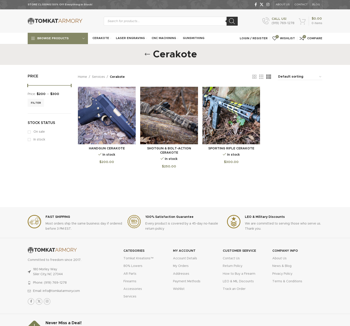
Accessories (132, 289)
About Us (279, 258)
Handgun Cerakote (107, 148)
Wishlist (179, 289)
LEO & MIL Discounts (238, 281)
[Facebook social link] (255, 4)
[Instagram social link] (268, 4)
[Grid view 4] (268, 77)
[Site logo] (55, 21)
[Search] (232, 21)
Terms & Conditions (287, 281)
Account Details (185, 258)
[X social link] (261, 4)
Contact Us (231, 258)
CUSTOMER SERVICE (239, 250)
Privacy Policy (282, 273)
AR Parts (129, 273)
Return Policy (232, 266)
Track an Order (234, 289)
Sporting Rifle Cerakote (231, 148)
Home (82, 76)
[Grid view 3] (261, 77)
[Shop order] (300, 77)
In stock (39, 139)
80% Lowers (132, 266)
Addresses (181, 273)
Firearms (129, 281)
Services (98, 76)
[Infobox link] (278, 21)
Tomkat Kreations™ (138, 258)
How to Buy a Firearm (239, 273)
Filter (36, 102)
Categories (133, 250)
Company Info (285, 250)
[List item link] (66, 282)
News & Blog (282, 266)
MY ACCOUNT (184, 250)
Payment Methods (186, 281)
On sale (39, 131)
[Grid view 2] (254, 77)
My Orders (181, 266)
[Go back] (147, 54)
